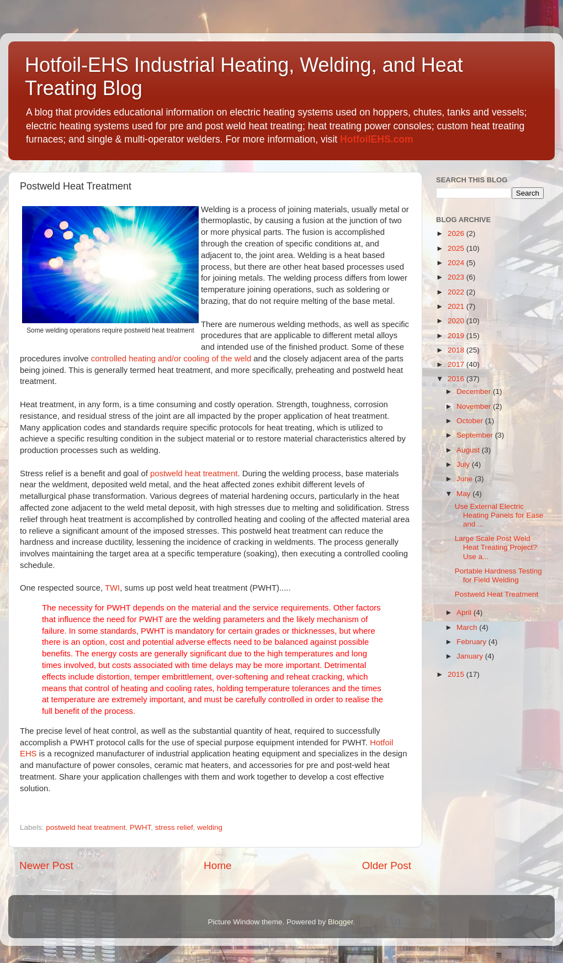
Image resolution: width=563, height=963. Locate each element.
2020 (457, 321)
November (474, 406)
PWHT (140, 827)
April (465, 612)
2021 (457, 306)
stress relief (174, 827)
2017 (457, 364)
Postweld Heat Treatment (497, 594)
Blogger (340, 922)
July (464, 464)
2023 (457, 277)
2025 (457, 248)
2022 (457, 292)
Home (217, 865)
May (464, 494)
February (472, 642)
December (474, 391)
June (465, 479)
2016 (457, 379)
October (470, 421)
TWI (112, 587)
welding (209, 827)
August (469, 450)
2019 (457, 335)
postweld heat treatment (193, 473)
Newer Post (46, 865)
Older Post (386, 865)
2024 (457, 263)
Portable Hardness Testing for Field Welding (498, 575)
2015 (457, 674)
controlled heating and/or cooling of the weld (172, 358)
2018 (457, 350)
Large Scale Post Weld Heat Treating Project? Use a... (496, 547)
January (470, 656)
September (475, 435)
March (467, 627)
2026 (457, 233)
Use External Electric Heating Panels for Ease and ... (499, 515)
